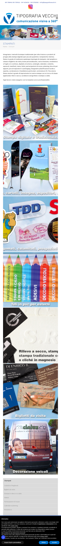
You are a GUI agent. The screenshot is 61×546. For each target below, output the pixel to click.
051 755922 (16, 2)
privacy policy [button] (44, 536)
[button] (57, 18)
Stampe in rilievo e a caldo (13, 493)
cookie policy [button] (14, 525)
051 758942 (9, 2)
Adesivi (6, 497)
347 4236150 (25, 2)
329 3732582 (34, 2)
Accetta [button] (54, 542)
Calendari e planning (11, 506)
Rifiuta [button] (44, 542)
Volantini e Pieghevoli (11, 485)
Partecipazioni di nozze (12, 502)
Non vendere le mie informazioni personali (13, 533)
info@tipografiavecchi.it (48, 2)
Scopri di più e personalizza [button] (12, 542)
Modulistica (8, 510)
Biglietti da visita (9, 489)
